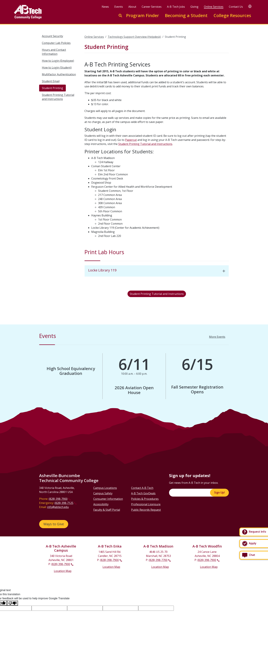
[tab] (157, 271)
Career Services (152, 7)
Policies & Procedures (145, 499)
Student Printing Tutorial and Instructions (58, 97)
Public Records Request (146, 510)
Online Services (213, 7)
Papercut (131, 140)
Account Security (52, 36)
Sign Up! (219, 492)
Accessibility (101, 504)
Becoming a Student (186, 15)
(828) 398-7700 (158, 560)
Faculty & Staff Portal (106, 510)
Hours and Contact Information (54, 52)
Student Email (50, 81)
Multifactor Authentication (59, 74)
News (105, 7)
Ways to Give (53, 524)
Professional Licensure (145, 504)
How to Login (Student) (57, 67)
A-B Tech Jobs (176, 7)
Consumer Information (108, 499)
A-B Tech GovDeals (143, 493)
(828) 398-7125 (64, 503)
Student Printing (52, 88)
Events (118, 7)
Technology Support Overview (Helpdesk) (134, 37)
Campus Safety (102, 493)
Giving (194, 7)
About (132, 7)
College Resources (232, 15)
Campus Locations (105, 488)
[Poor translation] (12, 603)
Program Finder (142, 15)
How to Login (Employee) (58, 61)
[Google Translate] (250, 6)
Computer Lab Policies (56, 43)
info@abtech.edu (58, 507)
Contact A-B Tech (142, 488)
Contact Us (236, 7)
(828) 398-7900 (58, 499)
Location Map (62, 571)
